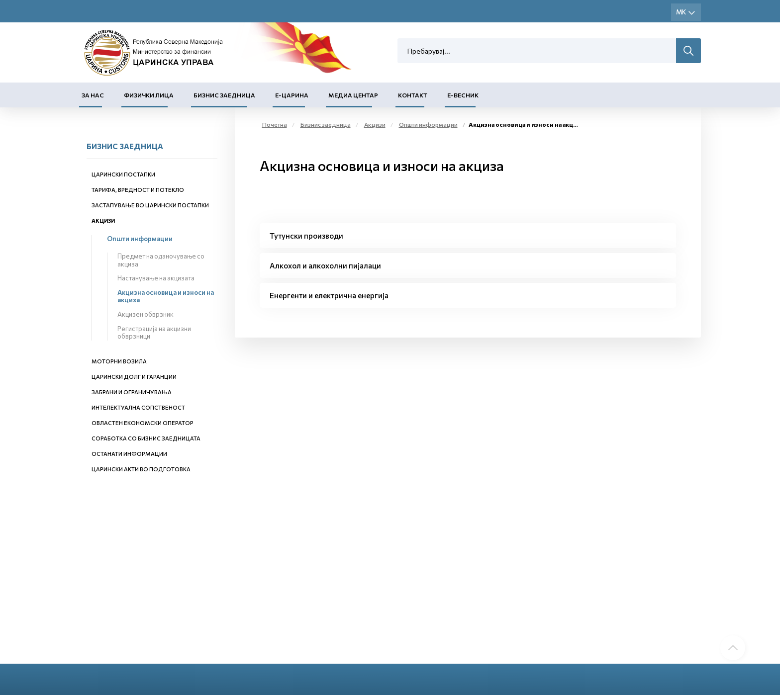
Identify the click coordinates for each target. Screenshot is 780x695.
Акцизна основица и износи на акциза (165, 296)
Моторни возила (119, 361)
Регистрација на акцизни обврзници (154, 333)
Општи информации (140, 239)
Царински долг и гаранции (134, 376)
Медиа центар (353, 94)
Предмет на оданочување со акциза (160, 260)
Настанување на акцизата (156, 278)
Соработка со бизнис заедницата (146, 438)
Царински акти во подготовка (141, 469)
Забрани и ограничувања (132, 392)
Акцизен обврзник (145, 314)
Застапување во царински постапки (150, 205)
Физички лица (149, 94)
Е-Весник (463, 94)
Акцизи (103, 220)
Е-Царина (291, 94)
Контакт (412, 94)
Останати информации (129, 453)
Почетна (274, 124)
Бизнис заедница (224, 94)
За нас (93, 94)
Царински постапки (123, 174)
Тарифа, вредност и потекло (138, 189)
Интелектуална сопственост (138, 407)
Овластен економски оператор (143, 423)
